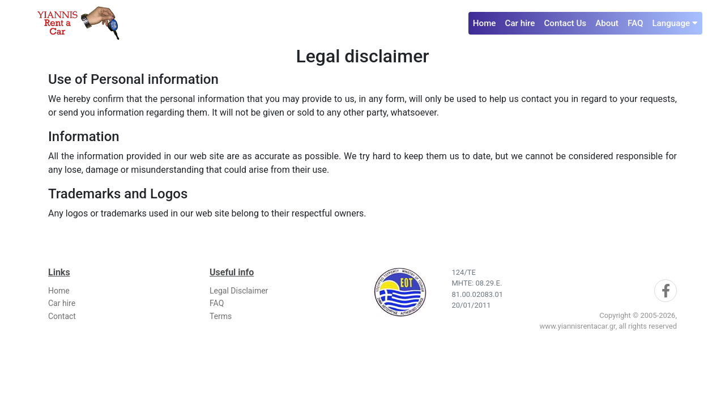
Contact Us (565, 23)
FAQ (635, 23)
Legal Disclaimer (239, 290)
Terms (221, 316)
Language (675, 23)
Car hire (520, 23)
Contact (62, 316)
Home (484, 23)
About (607, 23)
